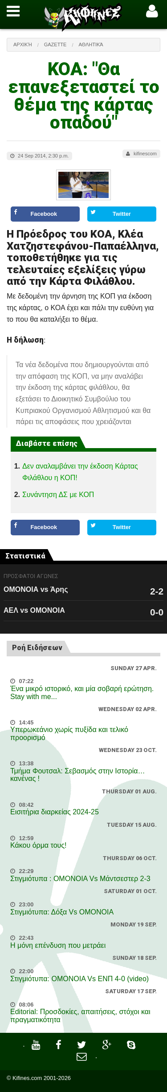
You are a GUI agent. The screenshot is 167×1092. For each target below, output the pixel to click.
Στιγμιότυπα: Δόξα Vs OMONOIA (62, 912)
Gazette (55, 44)
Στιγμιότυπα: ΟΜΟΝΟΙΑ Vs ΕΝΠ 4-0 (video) (79, 979)
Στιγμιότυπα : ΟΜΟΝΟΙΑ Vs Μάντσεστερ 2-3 (80, 878)
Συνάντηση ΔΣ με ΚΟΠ (58, 494)
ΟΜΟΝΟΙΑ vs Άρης (36, 589)
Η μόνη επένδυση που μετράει (58, 945)
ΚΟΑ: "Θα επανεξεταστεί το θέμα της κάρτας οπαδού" (83, 96)
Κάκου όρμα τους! (38, 845)
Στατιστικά (25, 556)
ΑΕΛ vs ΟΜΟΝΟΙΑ (34, 610)
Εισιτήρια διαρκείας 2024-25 (54, 812)
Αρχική (22, 44)
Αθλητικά (90, 44)
